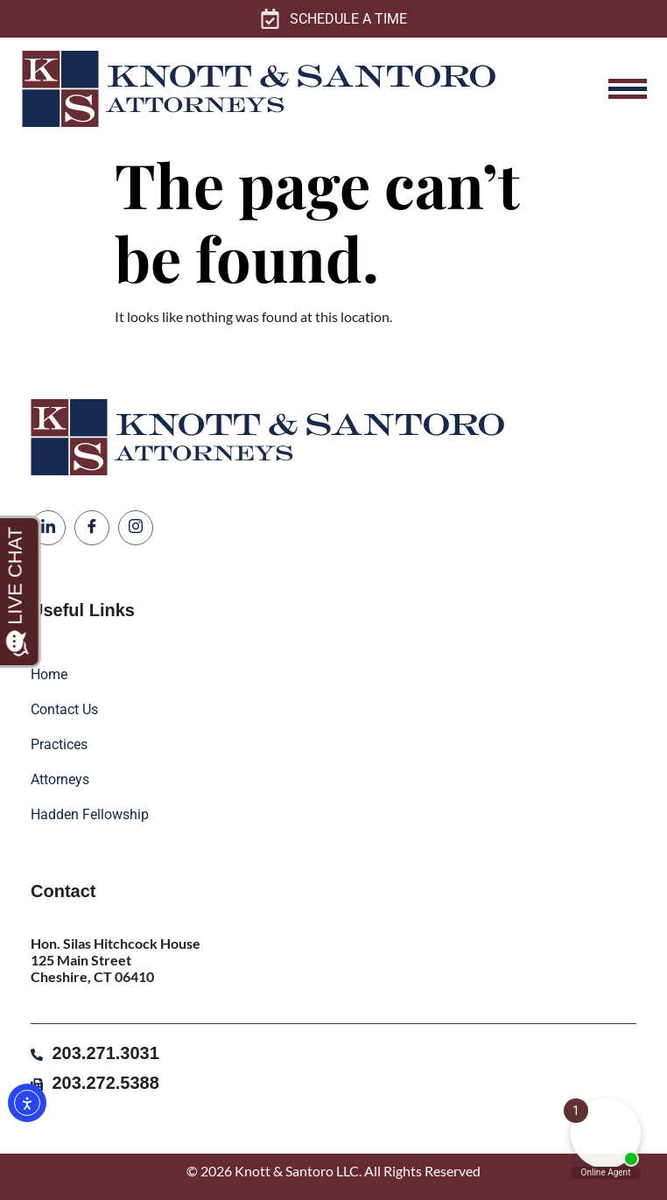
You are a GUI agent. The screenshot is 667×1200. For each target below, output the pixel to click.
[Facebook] (91, 527)
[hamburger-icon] (627, 89)
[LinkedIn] (48, 527)
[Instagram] (135, 527)
